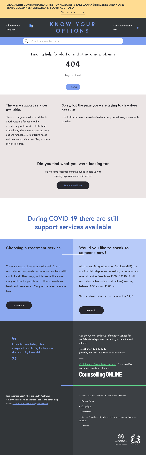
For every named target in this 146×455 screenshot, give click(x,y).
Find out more (73, 11)
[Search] (73, 41)
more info (91, 310)
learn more (19, 305)
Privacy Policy (87, 400)
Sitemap (85, 425)
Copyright (86, 406)
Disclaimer (86, 411)
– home (73, 86)
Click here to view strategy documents (30, 403)
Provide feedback (73, 185)
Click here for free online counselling (98, 364)
